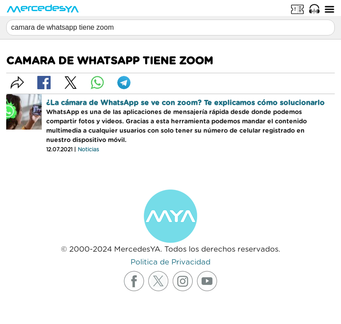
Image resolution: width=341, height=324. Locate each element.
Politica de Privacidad (170, 262)
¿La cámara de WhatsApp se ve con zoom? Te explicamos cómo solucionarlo (185, 103)
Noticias (88, 149)
